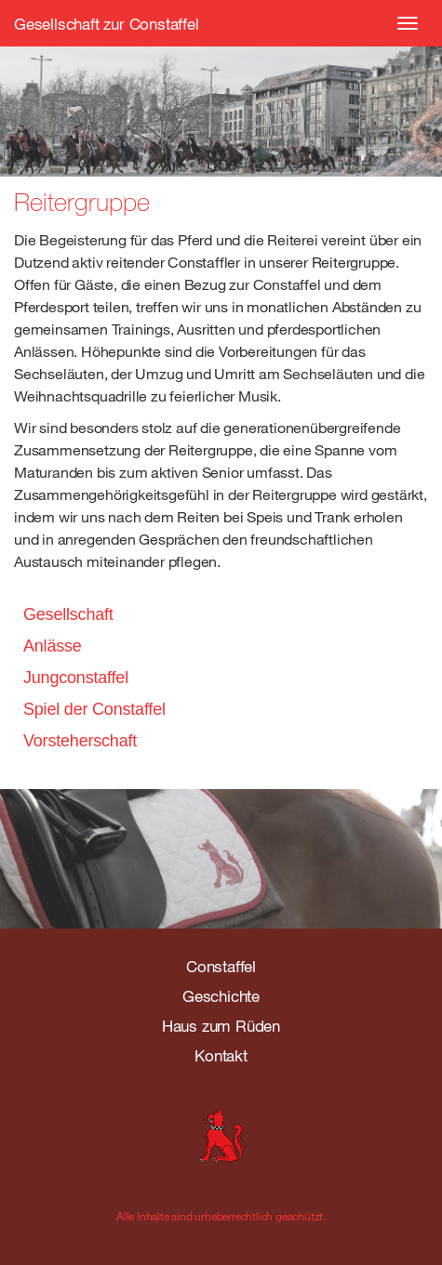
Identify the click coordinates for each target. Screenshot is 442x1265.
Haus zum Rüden (221, 1025)
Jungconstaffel (75, 677)
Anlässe (52, 646)
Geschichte (221, 996)
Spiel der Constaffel (94, 709)
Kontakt (221, 1055)
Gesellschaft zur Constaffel (106, 23)
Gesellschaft (68, 614)
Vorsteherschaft (80, 740)
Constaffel (221, 966)
